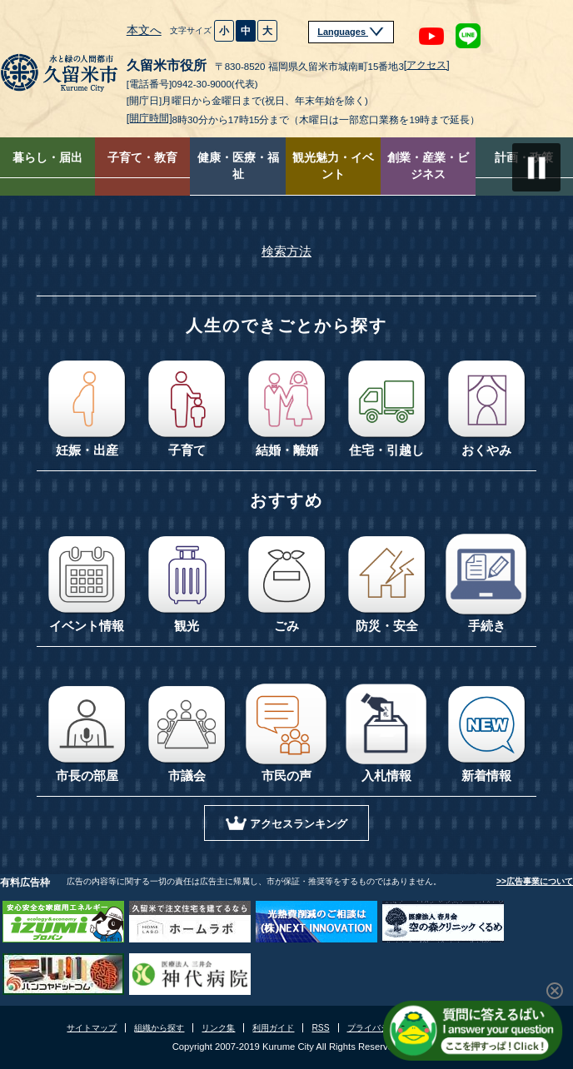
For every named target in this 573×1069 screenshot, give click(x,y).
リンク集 (218, 1027)
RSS (320, 1027)
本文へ (144, 30)
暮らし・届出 (47, 158)
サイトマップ (92, 1027)
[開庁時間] (149, 118)
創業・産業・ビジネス (428, 166)
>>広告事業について (534, 881)
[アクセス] (427, 65)
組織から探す (159, 1027)
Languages (351, 32)
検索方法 (286, 251)
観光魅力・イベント (333, 166)
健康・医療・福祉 (238, 166)
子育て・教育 (142, 158)
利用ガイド (273, 1027)
